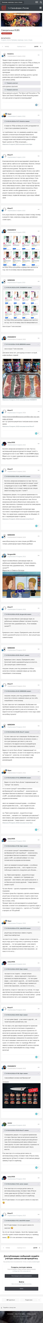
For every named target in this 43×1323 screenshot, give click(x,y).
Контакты (10, 1314)
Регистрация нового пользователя (22, 1276)
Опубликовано (16, 56)
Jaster (21, 1184)
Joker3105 (22, 476)
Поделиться (11, 1300)
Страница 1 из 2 (21, 46)
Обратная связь (20, 1314)
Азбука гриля (31, 1314)
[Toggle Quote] (5, 121)
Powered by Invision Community (21, 1316)
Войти (21, 1288)
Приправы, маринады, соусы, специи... (22, 40)
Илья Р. (22, 655)
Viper (21, 846)
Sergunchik (23, 614)
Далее (36, 46)
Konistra (22, 121)
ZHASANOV (23, 287)
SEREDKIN (11, 280)
